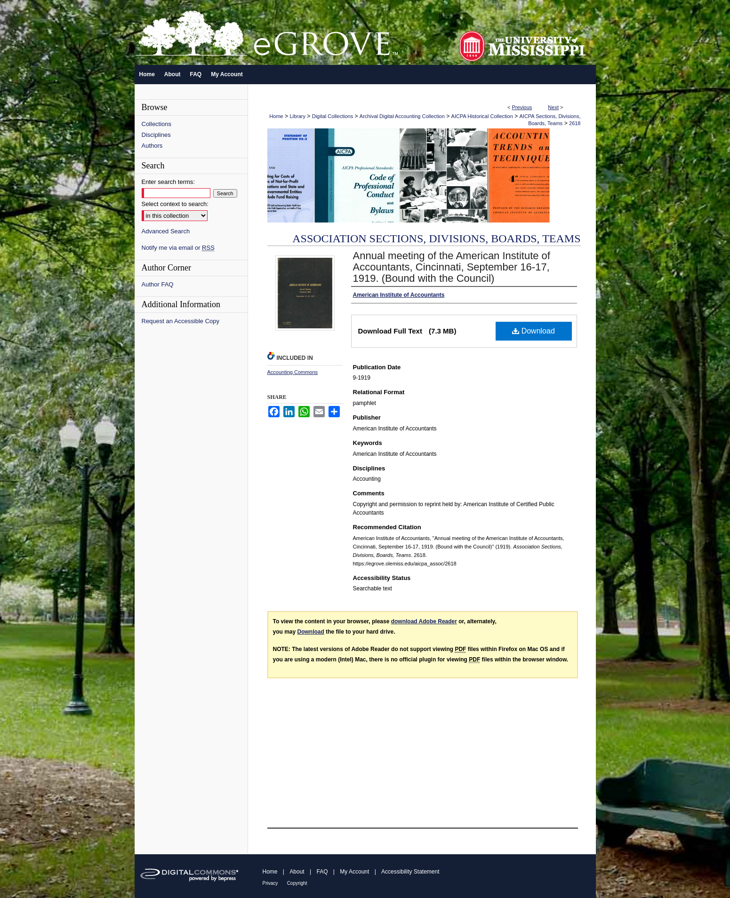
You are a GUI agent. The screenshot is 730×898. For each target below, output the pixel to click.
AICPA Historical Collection (482, 116)
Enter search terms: (168, 181)
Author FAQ (158, 284)
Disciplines (156, 134)
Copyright (297, 883)
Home (276, 116)
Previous (522, 107)
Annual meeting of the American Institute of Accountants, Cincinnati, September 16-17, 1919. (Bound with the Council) (451, 267)
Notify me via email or (178, 247)
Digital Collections (332, 116)
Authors (152, 145)
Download (533, 331)
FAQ (322, 871)
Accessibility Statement (410, 871)
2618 (574, 123)
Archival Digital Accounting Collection (402, 116)
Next (553, 107)
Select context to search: (175, 203)
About (296, 871)
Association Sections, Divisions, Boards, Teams (436, 238)
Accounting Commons (292, 372)
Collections (157, 123)
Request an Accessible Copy (180, 321)
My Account (354, 871)
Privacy (270, 883)
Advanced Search (166, 231)
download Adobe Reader (424, 621)
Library (297, 116)
